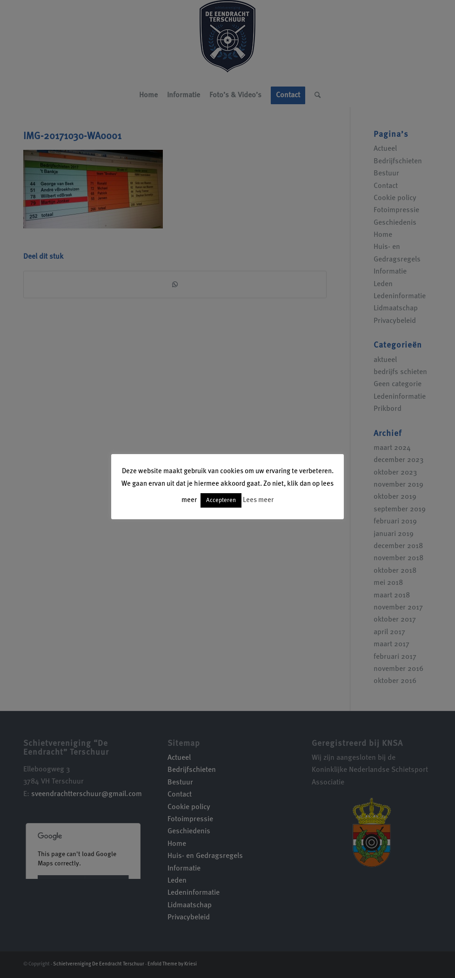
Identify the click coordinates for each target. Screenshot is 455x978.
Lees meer (258, 500)
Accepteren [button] (221, 500)
